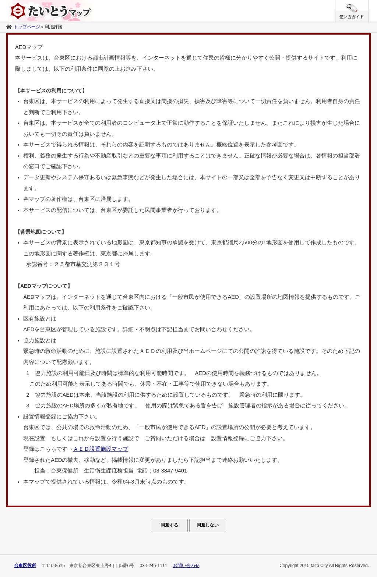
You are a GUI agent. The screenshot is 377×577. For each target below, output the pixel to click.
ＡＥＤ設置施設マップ (100, 449)
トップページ (27, 26)
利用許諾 (53, 26)
